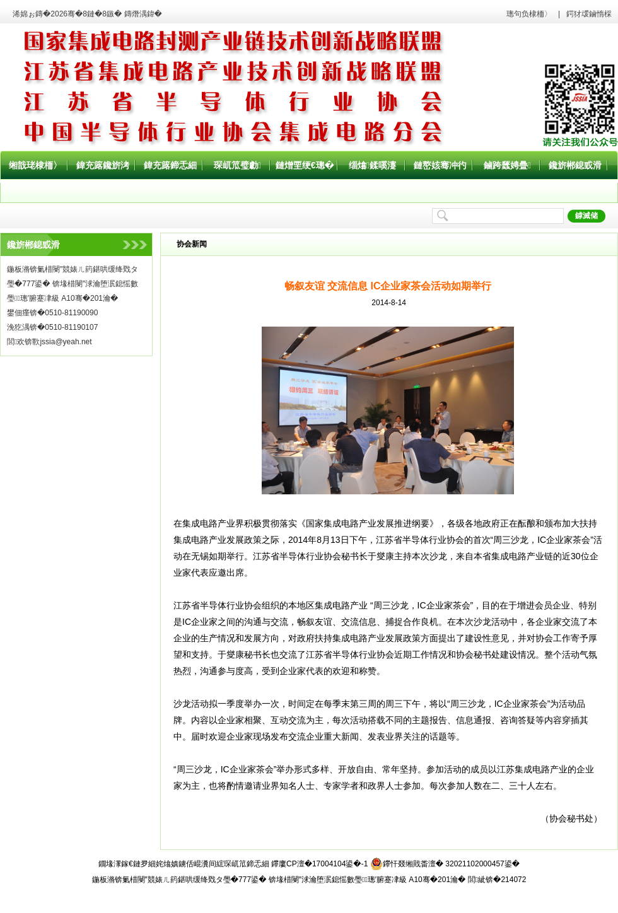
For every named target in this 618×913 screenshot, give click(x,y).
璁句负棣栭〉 (529, 13)
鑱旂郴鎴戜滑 (575, 165)
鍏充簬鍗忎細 (170, 165)
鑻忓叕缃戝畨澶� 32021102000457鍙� (445, 864)
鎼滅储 (586, 215)
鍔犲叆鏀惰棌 (589, 13)
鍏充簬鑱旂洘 (102, 165)
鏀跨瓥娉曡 (507, 165)
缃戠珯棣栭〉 (35, 165)
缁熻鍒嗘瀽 (372, 165)
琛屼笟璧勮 (237, 165)
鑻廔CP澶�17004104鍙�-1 (319, 863)
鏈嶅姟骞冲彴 (440, 165)
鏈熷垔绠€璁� (305, 165)
